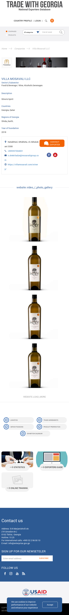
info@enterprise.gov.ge (19, 543)
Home (4, 48)
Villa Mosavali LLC (41, 48)
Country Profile (23, 20)
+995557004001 (15, 151)
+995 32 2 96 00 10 (31, 540)
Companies (19, 48)
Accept (50, 604)
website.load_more (34, 396)
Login (38, 20)
